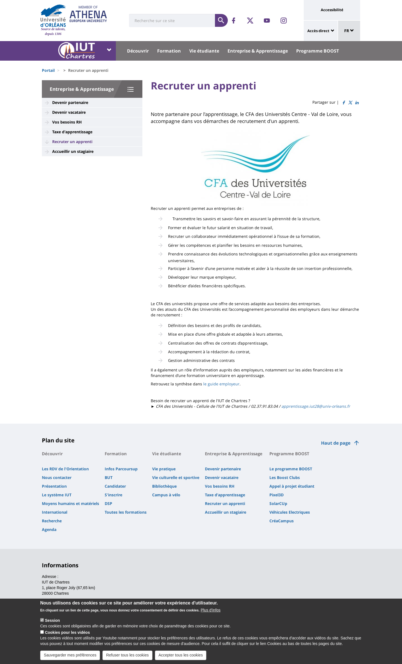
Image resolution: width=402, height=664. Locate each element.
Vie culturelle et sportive (175, 477)
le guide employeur (221, 383)
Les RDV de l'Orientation (65, 468)
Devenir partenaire (70, 102)
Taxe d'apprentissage (72, 131)
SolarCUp (278, 503)
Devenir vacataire (69, 112)
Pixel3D (276, 494)
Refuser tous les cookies (127, 656)
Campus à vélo (166, 494)
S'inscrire (113, 494)
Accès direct (318, 30)
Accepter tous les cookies (181, 656)
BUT (109, 477)
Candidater (115, 486)
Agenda (49, 529)
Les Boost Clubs (284, 477)
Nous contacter (56, 477)
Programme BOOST (317, 51)
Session (52, 622)
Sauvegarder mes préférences (70, 656)
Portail (48, 70)
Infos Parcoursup (121, 468)
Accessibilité (332, 9)
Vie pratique (164, 468)
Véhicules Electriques (289, 512)
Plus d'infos (211, 611)
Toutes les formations (126, 512)
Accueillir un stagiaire (73, 151)
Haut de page (335, 443)
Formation (169, 51)
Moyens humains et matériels (70, 503)
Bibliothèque (164, 486)
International (54, 512)
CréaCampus (281, 520)
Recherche (52, 520)
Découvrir (138, 51)
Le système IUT (56, 494)
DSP (108, 503)
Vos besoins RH (67, 122)
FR (349, 30)
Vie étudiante (204, 51)
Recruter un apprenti (72, 141)
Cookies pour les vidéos (67, 634)
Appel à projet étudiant (291, 486)
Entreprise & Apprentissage (258, 51)
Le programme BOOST (290, 468)
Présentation (54, 486)
